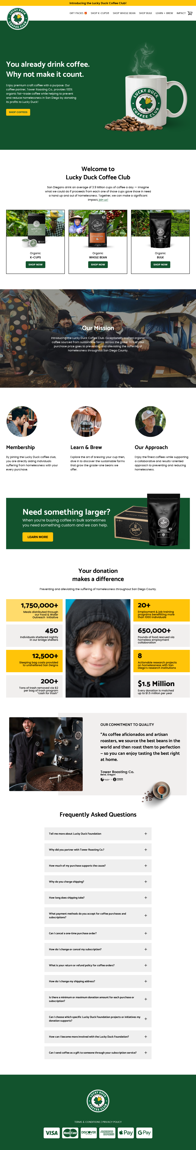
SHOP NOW (35, 264)
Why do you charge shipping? (66, 882)
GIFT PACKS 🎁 (78, 13)
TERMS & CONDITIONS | (88, 1123)
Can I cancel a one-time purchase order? (73, 933)
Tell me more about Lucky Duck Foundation (75, 834)
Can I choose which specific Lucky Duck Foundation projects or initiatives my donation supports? (94, 1019)
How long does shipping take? (67, 898)
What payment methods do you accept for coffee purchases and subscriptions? (87, 915)
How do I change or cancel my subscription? (75, 949)
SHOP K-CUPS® (100, 13)
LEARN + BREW (164, 13)
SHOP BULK (145, 13)
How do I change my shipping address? (72, 981)
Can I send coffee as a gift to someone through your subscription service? (93, 1053)
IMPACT (181, 13)
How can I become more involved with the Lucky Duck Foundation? (89, 1037)
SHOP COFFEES (18, 112)
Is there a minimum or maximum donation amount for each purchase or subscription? (91, 999)
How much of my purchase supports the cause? (77, 866)
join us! (103, 200)
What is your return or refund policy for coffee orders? (82, 965)
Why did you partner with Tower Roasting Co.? (76, 850)
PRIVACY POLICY (112, 1123)
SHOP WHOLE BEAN (124, 13)
